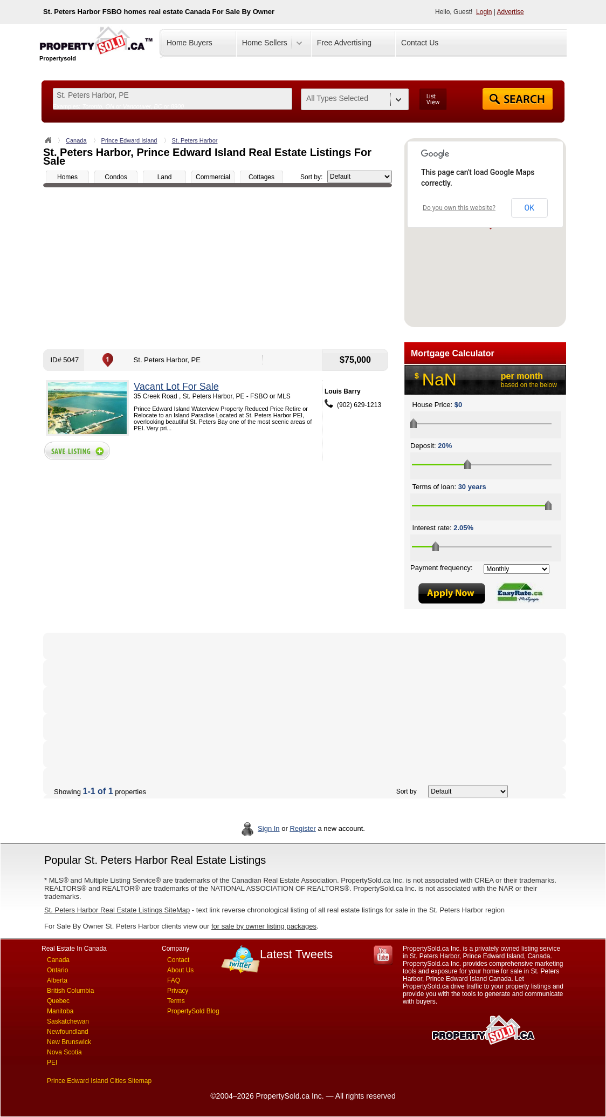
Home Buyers (189, 42)
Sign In (268, 828)
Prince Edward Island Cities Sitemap (99, 1081)
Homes (67, 177)
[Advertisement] (217, 268)
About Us (180, 970)
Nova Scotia (64, 1052)
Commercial (213, 177)
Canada (76, 140)
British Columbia (70, 990)
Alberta (57, 980)
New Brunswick (69, 1042)
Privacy (177, 990)
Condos (116, 177)
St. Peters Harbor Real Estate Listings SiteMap (117, 910)
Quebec (58, 1001)
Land (164, 177)
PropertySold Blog (193, 1011)
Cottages (261, 177)
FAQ (173, 980)
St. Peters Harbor (195, 140)
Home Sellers (264, 42)
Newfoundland (67, 1031)
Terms (176, 1001)
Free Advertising (344, 42)
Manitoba (60, 1011)
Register (302, 828)
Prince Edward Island (129, 140)
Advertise (510, 12)
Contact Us (419, 42)
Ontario (57, 970)
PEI (52, 1062)
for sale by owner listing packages (263, 926)
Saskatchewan (68, 1021)
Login (484, 12)
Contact (178, 960)
